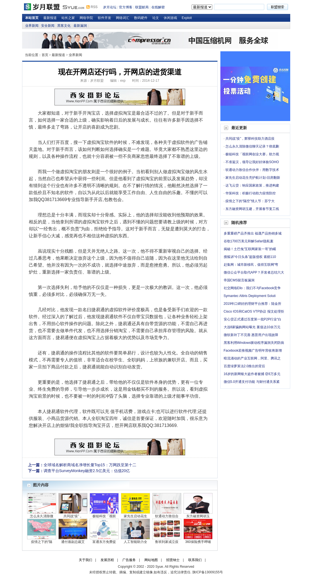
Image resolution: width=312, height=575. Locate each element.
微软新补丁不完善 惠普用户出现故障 (251, 335)
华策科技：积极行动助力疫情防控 (250, 193)
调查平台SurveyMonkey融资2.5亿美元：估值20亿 (87, 470)
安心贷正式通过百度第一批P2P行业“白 (253, 319)
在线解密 (158, 7)
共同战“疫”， (72, 516)
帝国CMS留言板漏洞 (239, 280)
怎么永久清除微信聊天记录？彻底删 (252, 146)
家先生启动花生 (135, 516)
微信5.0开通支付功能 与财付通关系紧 (252, 382)
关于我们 (85, 560)
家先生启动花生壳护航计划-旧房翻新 (252, 178)
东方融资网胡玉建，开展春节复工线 (252, 209)
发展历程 (107, 560)
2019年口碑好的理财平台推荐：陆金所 (253, 304)
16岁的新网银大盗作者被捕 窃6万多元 (252, 374)
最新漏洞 (80, 26)
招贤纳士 (173, 560)
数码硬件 (140, 18)
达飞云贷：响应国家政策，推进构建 (252, 185)
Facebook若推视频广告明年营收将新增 (253, 350)
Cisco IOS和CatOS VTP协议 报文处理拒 (254, 311)
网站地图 (151, 560)
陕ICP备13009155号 (207, 572)
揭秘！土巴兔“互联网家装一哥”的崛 (250, 249)
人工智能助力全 (135, 542)
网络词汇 (122, 18)
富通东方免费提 (104, 542)
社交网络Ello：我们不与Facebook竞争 (252, 288)
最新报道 (50, 18)
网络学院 (86, 18)
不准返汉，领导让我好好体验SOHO (252, 162)
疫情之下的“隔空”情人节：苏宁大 (250, 201)
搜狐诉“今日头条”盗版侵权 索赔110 (250, 257)
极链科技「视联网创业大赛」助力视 (252, 154)
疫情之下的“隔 (41, 542)
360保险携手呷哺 (198, 542)
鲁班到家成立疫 (166, 542)
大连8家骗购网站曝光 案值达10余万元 (252, 327)
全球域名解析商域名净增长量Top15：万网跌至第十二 (90, 465)
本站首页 (32, 18)
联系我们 (195, 560)
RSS (94, 7)
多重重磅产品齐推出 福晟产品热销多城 (253, 233)
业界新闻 (32, 26)
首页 (45, 55)
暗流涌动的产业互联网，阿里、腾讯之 (252, 358)
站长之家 (68, 18)
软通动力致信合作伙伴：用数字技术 (252, 170)
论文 (155, 18)
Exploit (187, 18)
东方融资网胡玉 (198, 516)
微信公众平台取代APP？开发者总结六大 (254, 272)
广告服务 (129, 560)
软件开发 (104, 18)
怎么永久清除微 (41, 516)
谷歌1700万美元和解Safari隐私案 (248, 241)
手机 (119, 411)
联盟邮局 (142, 7)
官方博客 (125, 7)
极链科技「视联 (104, 516)
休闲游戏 (170, 18)
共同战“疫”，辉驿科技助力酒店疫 (250, 139)
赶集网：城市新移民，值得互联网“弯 (251, 265)
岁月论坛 (109, 7)
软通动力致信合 (166, 516)
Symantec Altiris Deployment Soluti (250, 296)
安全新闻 (47, 26)
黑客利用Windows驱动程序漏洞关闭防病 (254, 343)
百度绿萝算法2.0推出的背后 (244, 366)
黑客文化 (64, 26)
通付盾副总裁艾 (73, 542)
